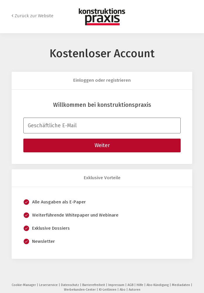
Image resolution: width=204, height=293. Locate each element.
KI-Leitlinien (108, 290)
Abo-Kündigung (158, 285)
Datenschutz (70, 285)
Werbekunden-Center (80, 290)
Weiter (102, 145)
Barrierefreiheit (94, 285)
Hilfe (140, 285)
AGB (131, 285)
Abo (123, 290)
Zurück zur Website (34, 15)
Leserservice (49, 285)
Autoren (134, 290)
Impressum (116, 285)
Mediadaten (181, 285)
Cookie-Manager (24, 285)
